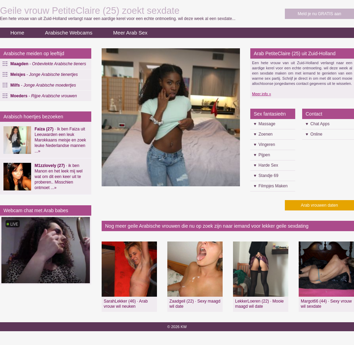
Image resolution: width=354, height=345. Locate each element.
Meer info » (261, 94)
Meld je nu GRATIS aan (319, 13)
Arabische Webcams (68, 33)
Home (17, 33)
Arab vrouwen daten (319, 205)
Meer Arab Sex (130, 33)
